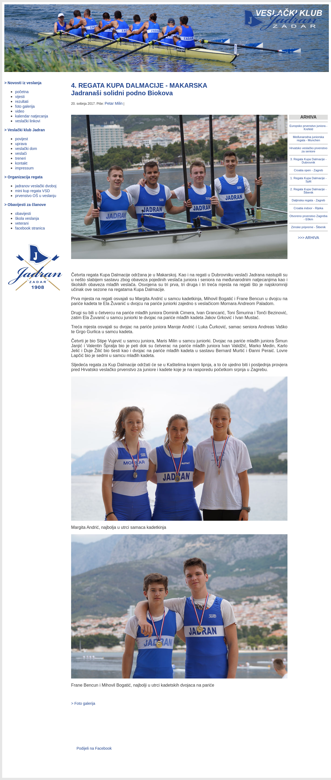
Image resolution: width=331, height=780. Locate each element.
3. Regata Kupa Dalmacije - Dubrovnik (308, 161)
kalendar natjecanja (31, 116)
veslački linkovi (27, 121)
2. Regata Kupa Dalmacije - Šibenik (308, 191)
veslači (21, 153)
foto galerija (25, 106)
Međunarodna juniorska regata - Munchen (308, 138)
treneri (20, 158)
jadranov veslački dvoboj (36, 186)
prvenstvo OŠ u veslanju (35, 196)
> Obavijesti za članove (25, 204)
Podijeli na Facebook (94, 748)
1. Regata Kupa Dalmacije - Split (308, 179)
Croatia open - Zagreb (308, 170)
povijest (21, 139)
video (19, 111)
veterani (22, 223)
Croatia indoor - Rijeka (308, 208)
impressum (24, 168)
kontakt (21, 163)
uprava (21, 144)
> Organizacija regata (23, 177)
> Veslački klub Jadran (24, 130)
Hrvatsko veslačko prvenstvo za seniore (308, 149)
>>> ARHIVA (308, 237)
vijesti (20, 96)
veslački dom (26, 148)
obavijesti (23, 213)
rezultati (21, 101)
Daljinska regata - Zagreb (308, 200)
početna (22, 92)
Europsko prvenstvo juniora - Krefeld (308, 127)
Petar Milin (114, 103)
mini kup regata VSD (32, 191)
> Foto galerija (83, 703)
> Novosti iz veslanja (22, 83)
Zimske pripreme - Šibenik (308, 227)
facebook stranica (30, 228)
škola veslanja (27, 218)
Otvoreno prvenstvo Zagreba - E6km (308, 217)
